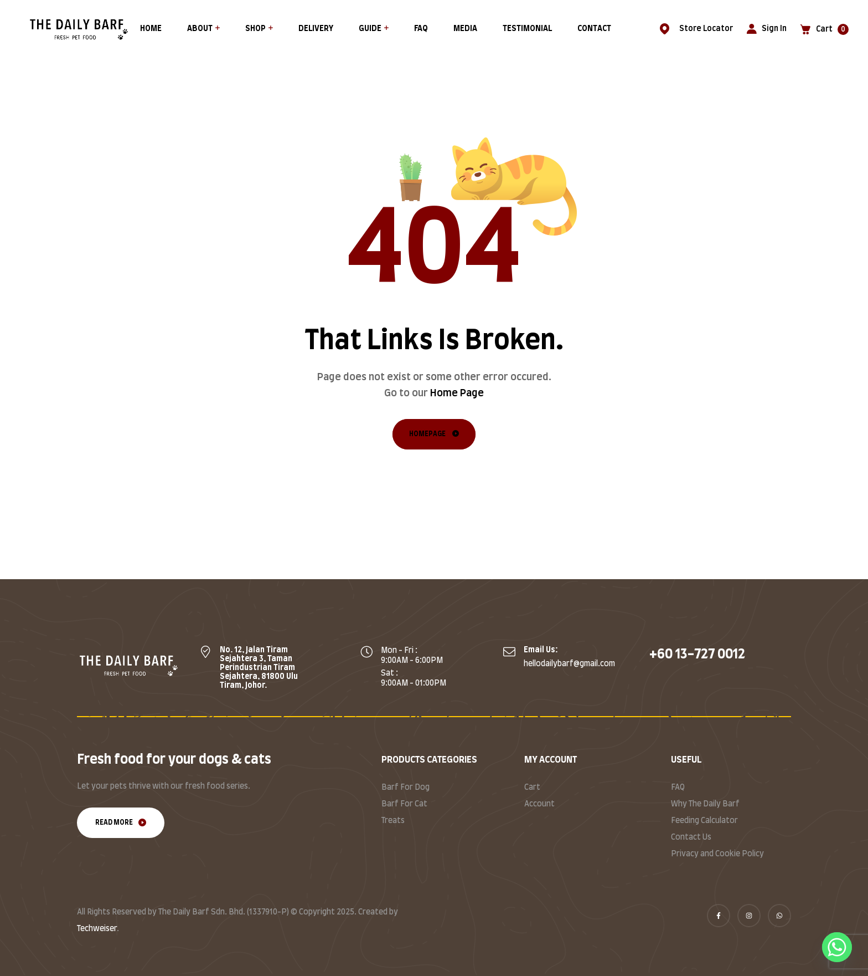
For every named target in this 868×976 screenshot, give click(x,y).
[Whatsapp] (837, 947)
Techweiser (97, 929)
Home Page (457, 393)
